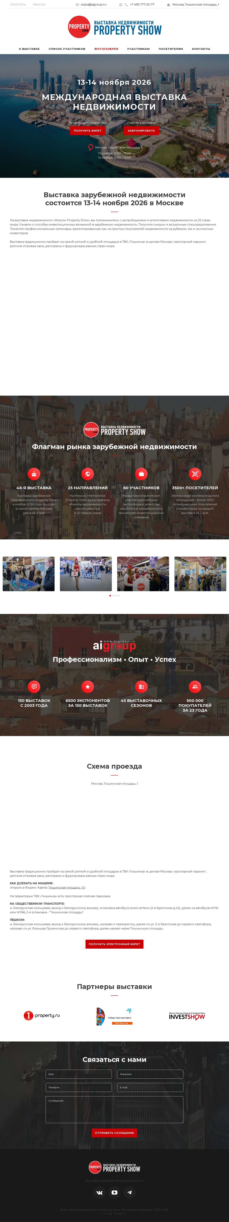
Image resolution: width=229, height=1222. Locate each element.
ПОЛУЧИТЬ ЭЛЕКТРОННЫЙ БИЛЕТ (114, 944)
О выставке (29, 49)
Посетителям (171, 49)
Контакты (201, 49)
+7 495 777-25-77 (139, 4)
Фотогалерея (106, 49)
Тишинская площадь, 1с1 (66, 887)
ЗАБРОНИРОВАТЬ (141, 130)
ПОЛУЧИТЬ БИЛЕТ (87, 130)
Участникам (138, 49)
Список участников (67, 49)
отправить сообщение (114, 1133)
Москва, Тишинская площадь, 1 (195, 4)
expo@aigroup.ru (93, 4)
